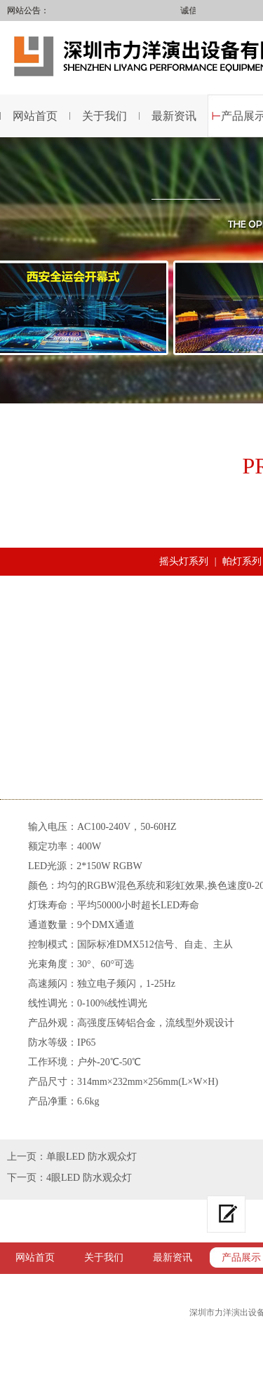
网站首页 (35, 1257)
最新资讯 (173, 116)
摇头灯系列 (183, 561)
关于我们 (104, 116)
